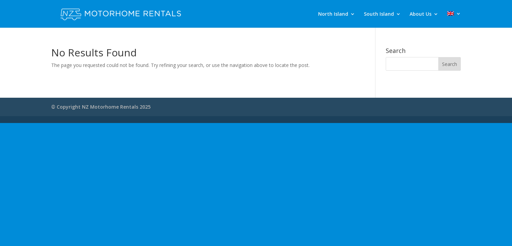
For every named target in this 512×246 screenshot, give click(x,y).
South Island (379, 14)
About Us (420, 14)
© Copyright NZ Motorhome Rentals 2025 (101, 107)
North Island (333, 14)
